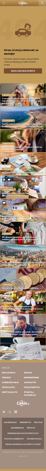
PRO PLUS (38, 422)
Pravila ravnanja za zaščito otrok (23, 444)
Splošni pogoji (34, 439)
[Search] (42, 3)
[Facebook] (4, 412)
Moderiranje (17, 428)
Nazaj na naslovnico (23, 70)
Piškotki (31, 428)
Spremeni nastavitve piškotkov (23, 433)
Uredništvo (25, 422)
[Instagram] (16, 412)
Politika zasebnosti (14, 439)
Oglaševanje (10, 422)
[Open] (3, 3)
